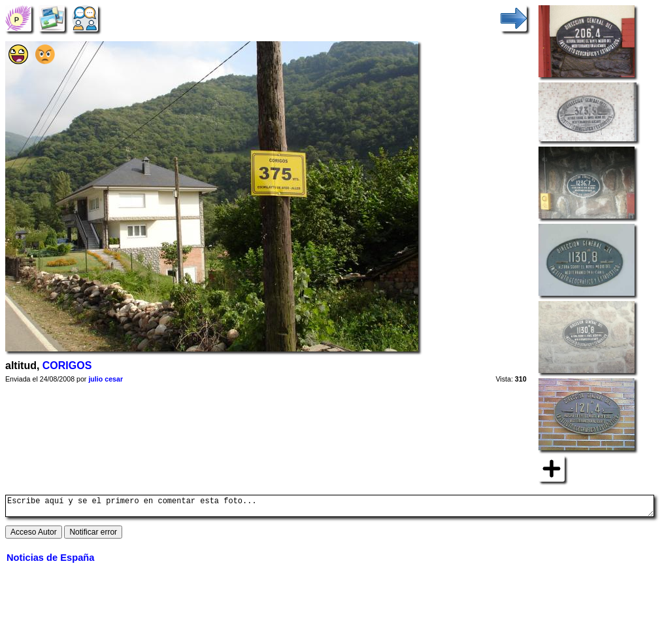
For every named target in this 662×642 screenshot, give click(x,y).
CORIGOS (67, 365)
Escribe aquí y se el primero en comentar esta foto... (329, 508)
